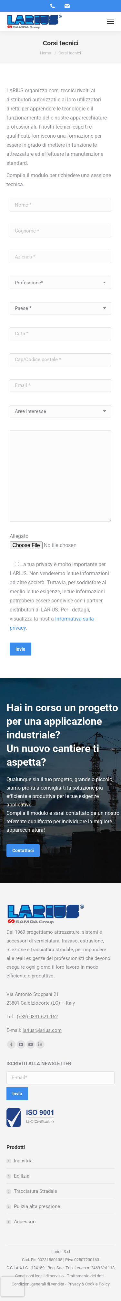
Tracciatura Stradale (35, 1191)
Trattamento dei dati (85, 1275)
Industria (23, 1161)
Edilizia (21, 1176)
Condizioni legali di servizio (39, 1275)
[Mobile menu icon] (111, 21)
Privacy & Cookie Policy (88, 1284)
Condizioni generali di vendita (38, 1284)
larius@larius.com (42, 1030)
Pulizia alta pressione (37, 1206)
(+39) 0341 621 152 (37, 1017)
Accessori (25, 1222)
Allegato (19, 536)
